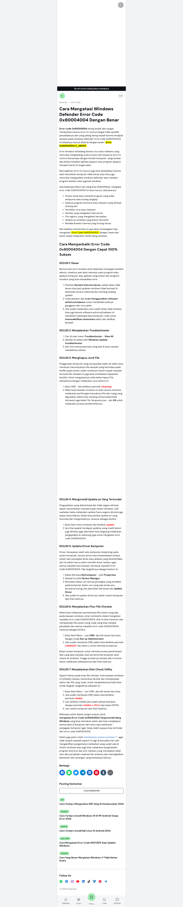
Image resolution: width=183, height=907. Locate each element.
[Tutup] (121, 5)
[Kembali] (62, 96)
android (64, 826)
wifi (62, 800)
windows (64, 811)
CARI (104, 901)
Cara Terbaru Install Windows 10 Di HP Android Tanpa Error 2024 (88, 817)
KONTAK (117, 901)
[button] (62, 772)
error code (65, 838)
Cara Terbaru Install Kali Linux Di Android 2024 (85, 830)
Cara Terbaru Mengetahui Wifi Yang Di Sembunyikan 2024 (91, 804)
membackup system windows (99, 737)
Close (94, 880)
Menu (91, 899)
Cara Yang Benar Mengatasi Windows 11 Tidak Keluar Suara (88, 859)
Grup (78, 901)
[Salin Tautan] (121, 96)
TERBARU (66, 901)
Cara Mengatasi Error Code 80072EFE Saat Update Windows (87, 844)
